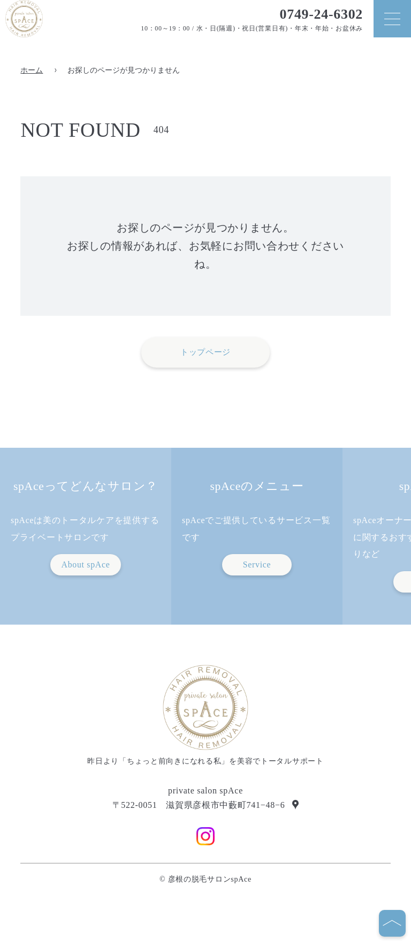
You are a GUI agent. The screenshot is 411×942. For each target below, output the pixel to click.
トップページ (205, 352)
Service (257, 564)
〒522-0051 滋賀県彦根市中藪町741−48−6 (198, 804)
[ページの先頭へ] (392, 923)
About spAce (85, 564)
